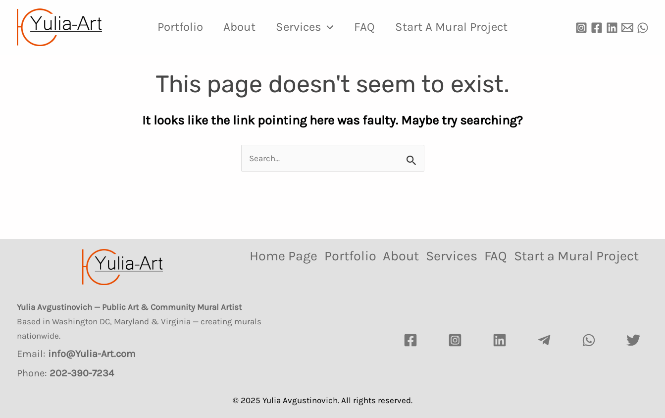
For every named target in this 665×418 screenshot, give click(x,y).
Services (304, 26)
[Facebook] (597, 28)
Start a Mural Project (458, 27)
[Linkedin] (612, 28)
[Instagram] (581, 28)
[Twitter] (633, 340)
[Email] (627, 28)
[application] (327, 26)
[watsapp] (588, 340)
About (236, 27)
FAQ (368, 27)
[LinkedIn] (499, 340)
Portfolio (173, 27)
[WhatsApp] (643, 28)
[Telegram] (544, 340)
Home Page (281, 256)
